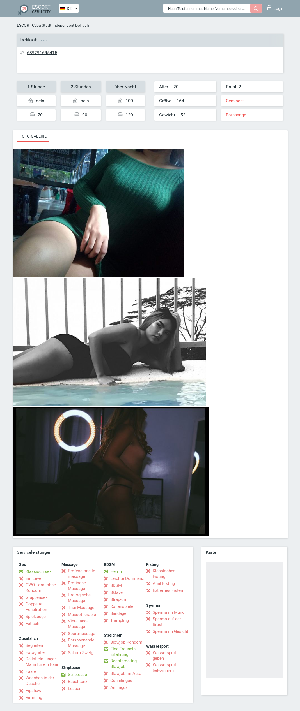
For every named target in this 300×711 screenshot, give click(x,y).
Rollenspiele (121, 606)
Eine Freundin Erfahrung (123, 651)
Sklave (116, 592)
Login (275, 7)
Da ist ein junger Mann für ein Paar (42, 661)
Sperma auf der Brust (167, 621)
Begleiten (34, 645)
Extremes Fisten (168, 590)
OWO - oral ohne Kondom (41, 587)
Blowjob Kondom (126, 642)
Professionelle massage (81, 573)
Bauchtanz (77, 681)
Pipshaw (33, 690)
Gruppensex (36, 597)
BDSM (116, 585)
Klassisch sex (38, 571)
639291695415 (42, 52)
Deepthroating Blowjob (123, 663)
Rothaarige (236, 114)
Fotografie (35, 652)
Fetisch (32, 623)
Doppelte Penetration (36, 606)
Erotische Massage (77, 585)
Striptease (77, 674)
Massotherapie (82, 614)
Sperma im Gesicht (170, 631)
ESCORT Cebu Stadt (34, 25)
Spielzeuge (36, 616)
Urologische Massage (79, 597)
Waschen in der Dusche (40, 680)
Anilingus (119, 687)
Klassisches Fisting (164, 573)
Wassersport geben (165, 655)
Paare (31, 671)
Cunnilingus (121, 680)
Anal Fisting (164, 583)
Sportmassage (81, 633)
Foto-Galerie (33, 136)
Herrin (116, 571)
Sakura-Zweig (80, 652)
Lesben (74, 688)
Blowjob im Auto (125, 673)
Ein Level (34, 578)
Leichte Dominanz (127, 578)
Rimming (34, 697)
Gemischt (235, 100)
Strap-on (118, 599)
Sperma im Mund (168, 612)
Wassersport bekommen (165, 667)
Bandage (118, 613)
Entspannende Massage (81, 643)
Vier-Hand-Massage (78, 624)
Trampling (119, 620)
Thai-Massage (81, 607)
